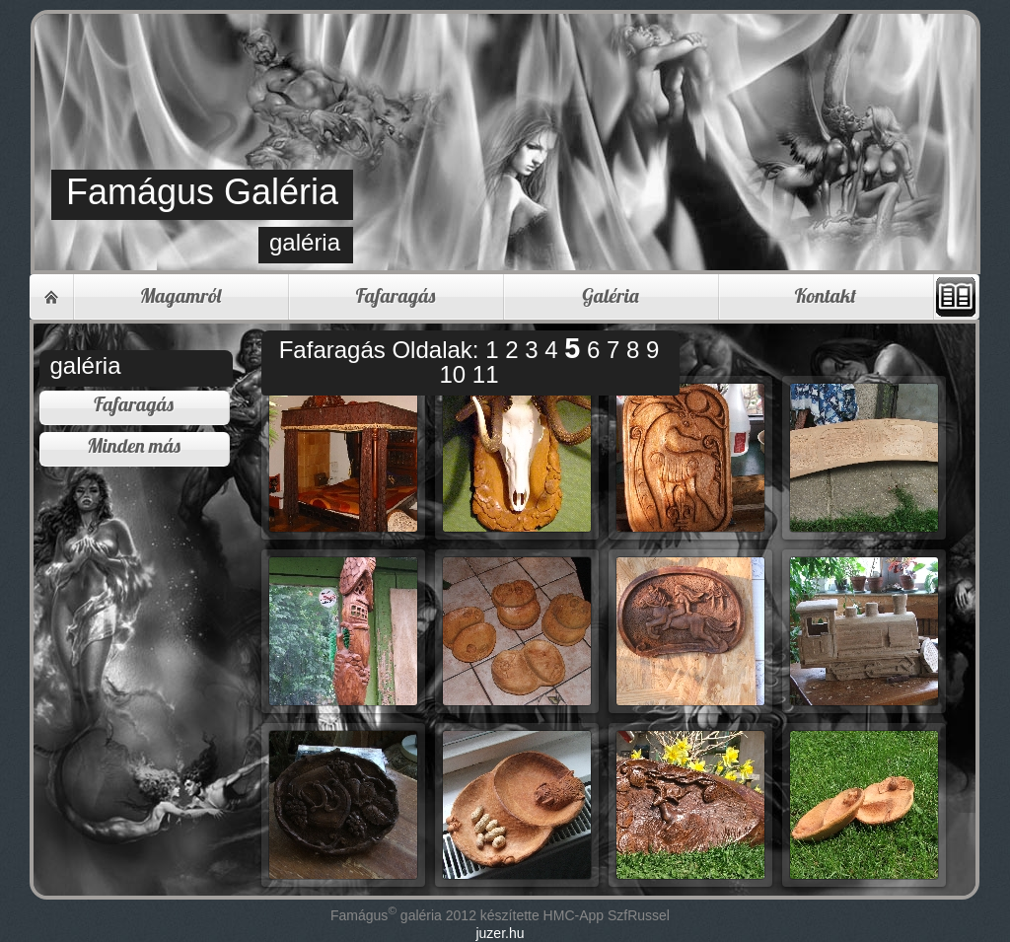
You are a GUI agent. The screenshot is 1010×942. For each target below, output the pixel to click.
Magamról (180, 295)
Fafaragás (396, 295)
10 (455, 374)
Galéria (610, 295)
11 (485, 374)
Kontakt (826, 295)
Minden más (133, 445)
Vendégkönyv (955, 297)
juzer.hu (499, 933)
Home (51, 297)
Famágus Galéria (202, 192)
